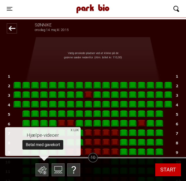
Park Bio (66, 4)
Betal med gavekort (43, 144)
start (168, 170)
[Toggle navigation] (9, 9)
